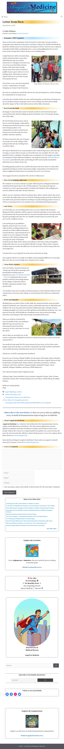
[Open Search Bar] (61, 16)
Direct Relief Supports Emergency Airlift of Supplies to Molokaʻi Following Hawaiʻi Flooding (30, 508)
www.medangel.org (20, 435)
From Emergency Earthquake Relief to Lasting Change (20, 518)
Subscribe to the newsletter (17, 412)
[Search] (56, 665)
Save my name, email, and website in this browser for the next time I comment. (32, 487)
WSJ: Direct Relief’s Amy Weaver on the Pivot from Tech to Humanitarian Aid (26, 523)
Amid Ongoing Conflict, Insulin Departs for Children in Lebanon (22, 503)
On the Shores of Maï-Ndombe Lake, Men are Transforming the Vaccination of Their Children (30, 505)
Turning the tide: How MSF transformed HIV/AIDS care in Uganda (28, 403)
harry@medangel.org (30, 442)
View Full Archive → (52, 528)
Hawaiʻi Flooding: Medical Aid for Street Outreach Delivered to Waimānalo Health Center (29, 521)
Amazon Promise (22, 33)
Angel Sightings (10, 392)
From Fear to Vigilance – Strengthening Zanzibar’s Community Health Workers (26, 516)
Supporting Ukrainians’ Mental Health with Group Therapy (21, 514)
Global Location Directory (32, 567)
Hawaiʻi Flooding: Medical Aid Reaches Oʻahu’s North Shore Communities (25, 525)
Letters (19, 392)
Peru (19, 395)
